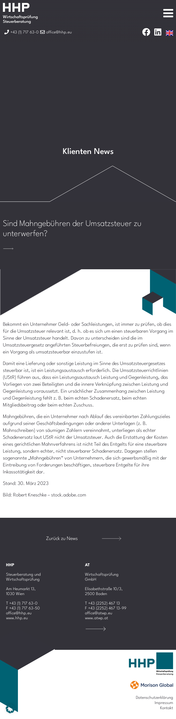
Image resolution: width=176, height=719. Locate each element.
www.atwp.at (96, 618)
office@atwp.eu (98, 613)
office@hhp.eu (19, 613)
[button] (10, 708)
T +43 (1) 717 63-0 (22, 603)
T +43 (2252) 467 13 (102, 603)
